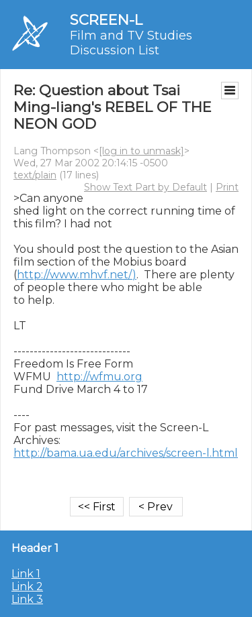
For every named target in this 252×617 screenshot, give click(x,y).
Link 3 (27, 599)
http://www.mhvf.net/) (76, 274)
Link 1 (25, 573)
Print (227, 187)
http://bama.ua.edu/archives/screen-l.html (125, 453)
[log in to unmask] (141, 151)
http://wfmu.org (99, 376)
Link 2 (27, 586)
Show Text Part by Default (145, 187)
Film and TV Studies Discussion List (131, 43)
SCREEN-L (106, 19)
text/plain (34, 175)
